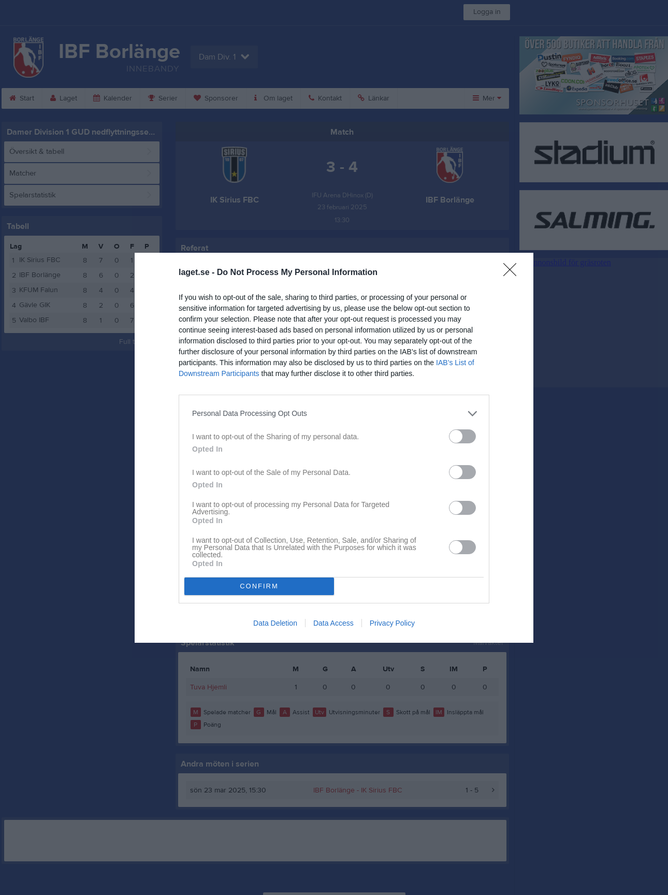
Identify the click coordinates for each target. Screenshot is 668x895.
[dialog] (334, 448)
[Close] (513, 273)
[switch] (462, 436)
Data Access (333, 623)
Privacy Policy (392, 623)
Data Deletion (275, 623)
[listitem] (334, 413)
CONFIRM (259, 586)
